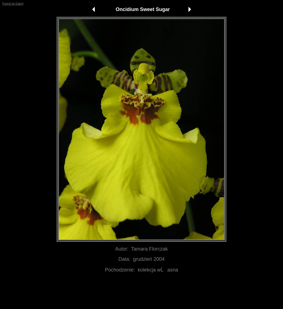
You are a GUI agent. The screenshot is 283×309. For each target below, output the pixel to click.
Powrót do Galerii (12, 3)
